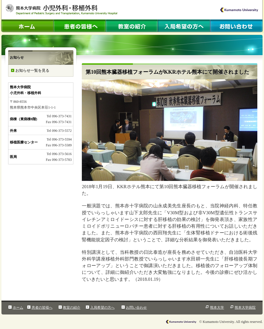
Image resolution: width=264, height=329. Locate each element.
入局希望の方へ (102, 307)
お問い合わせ (136, 307)
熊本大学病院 (245, 307)
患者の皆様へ (42, 307)
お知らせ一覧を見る (32, 70)
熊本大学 (217, 307)
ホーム (18, 307)
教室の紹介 (71, 307)
